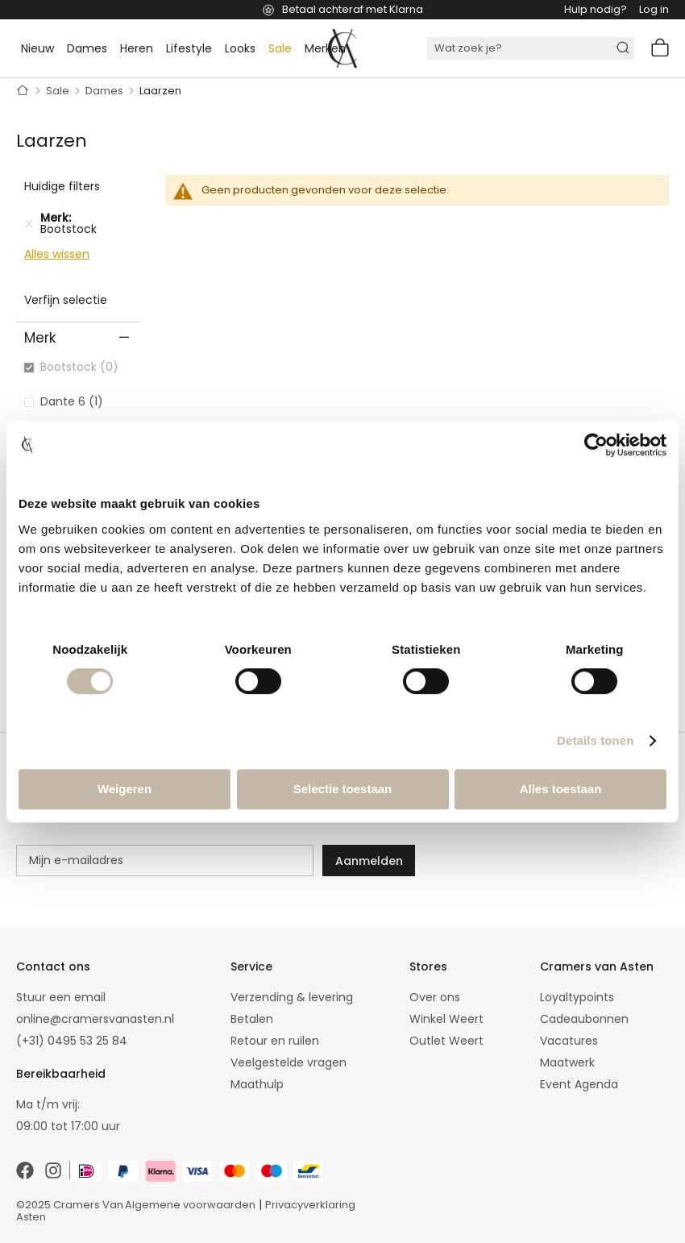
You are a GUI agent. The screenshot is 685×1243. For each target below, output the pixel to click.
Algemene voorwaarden (190, 1204)
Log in (654, 9)
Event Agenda (579, 1084)
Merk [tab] (40, 337)
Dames (105, 90)
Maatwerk (567, 1062)
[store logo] (342, 48)
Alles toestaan (561, 789)
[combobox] (530, 48)
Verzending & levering (291, 997)
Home (23, 91)
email (90, 997)
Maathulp (257, 1084)
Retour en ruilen (274, 1041)
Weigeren (125, 789)
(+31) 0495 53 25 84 (71, 1041)
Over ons (434, 997)
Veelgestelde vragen (288, 1062)
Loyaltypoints (577, 997)
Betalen (251, 1019)
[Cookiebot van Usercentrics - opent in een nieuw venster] (595, 445)
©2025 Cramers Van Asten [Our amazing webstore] (69, 1210)
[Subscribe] (368, 860)
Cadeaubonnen (584, 1019)
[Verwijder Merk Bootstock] (29, 223)
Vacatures (569, 1041)
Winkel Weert (446, 1019)
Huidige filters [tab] (62, 186)
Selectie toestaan (342, 789)
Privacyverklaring (310, 1204)
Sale (59, 90)
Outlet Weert (446, 1041)
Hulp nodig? (595, 9)
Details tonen (595, 740)
